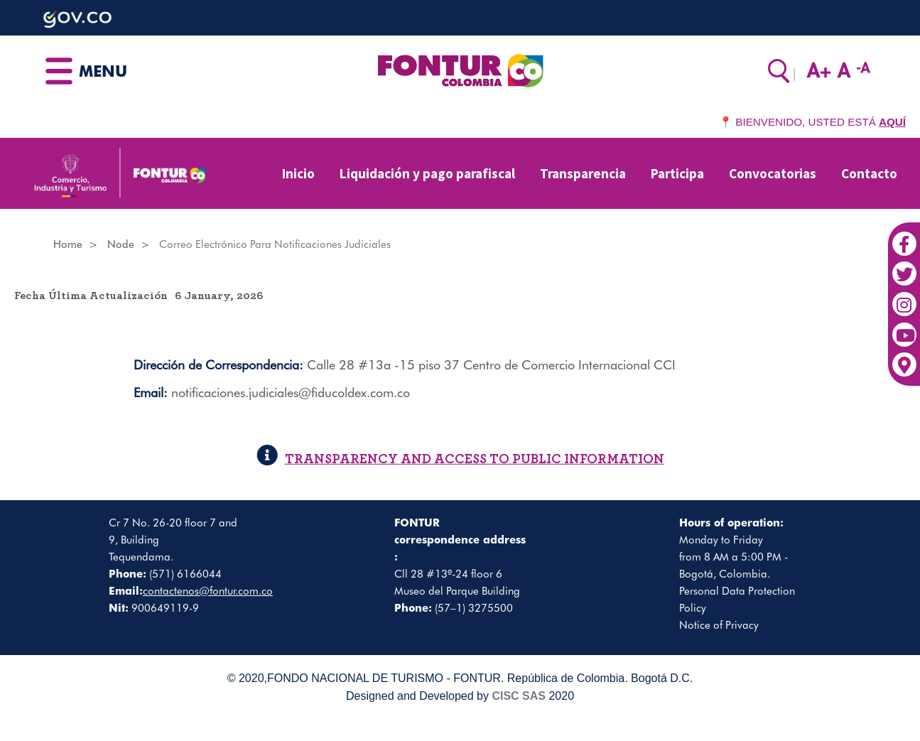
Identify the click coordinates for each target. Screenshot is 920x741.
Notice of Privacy (719, 625)
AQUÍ (892, 122)
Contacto (869, 173)
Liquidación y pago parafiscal (427, 173)
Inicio (298, 173)
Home (67, 244)
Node (120, 244)
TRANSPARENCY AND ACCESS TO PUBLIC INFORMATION (460, 458)
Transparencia (583, 173)
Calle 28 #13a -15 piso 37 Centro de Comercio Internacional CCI (491, 364)
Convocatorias (772, 173)
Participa (677, 173)
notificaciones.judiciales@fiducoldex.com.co (290, 392)
